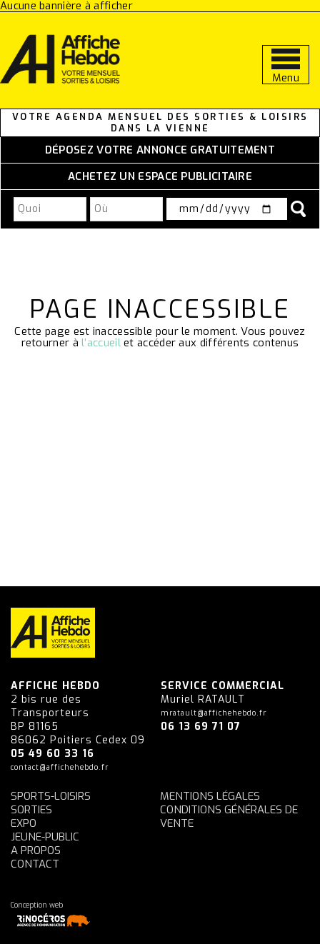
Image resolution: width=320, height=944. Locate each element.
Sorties (31, 810)
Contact (35, 864)
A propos (36, 850)
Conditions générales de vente (229, 816)
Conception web (53, 914)
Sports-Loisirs (51, 796)
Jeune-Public (45, 837)
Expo (23, 823)
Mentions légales (210, 796)
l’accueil (101, 343)
